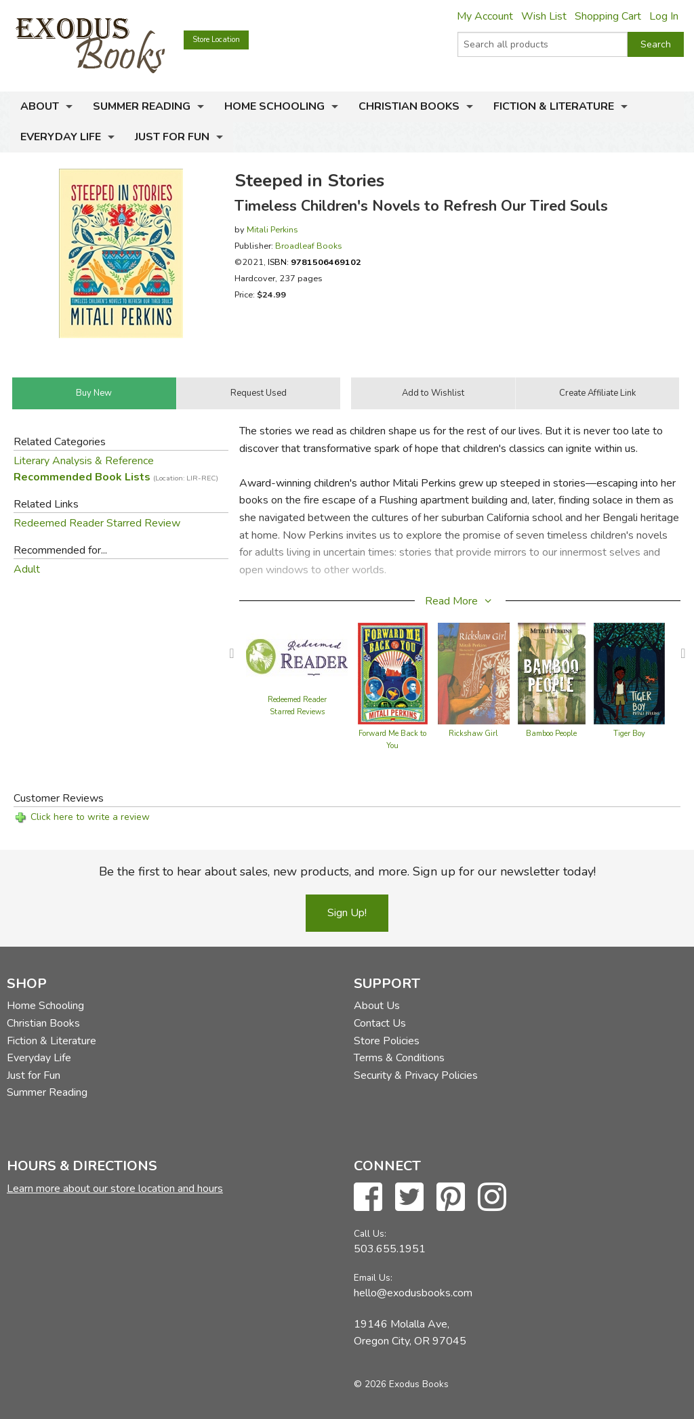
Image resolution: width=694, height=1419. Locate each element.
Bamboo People (551, 733)
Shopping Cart (608, 16)
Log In (663, 16)
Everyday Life (60, 136)
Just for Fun (172, 136)
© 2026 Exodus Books (401, 1384)
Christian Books (409, 106)
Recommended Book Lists (116, 477)
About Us (377, 1005)
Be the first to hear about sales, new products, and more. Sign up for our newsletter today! (347, 871)
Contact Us (380, 1023)
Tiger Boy (629, 733)
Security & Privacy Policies (416, 1075)
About (39, 106)
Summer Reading (141, 106)
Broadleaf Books (308, 245)
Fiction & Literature (553, 106)
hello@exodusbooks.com (413, 1293)
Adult (27, 569)
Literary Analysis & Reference (84, 460)
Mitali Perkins (272, 229)
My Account (485, 16)
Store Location (216, 40)
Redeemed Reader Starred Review (97, 523)
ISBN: (314, 262)
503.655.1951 (390, 1248)
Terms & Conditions (399, 1057)
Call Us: (370, 1233)
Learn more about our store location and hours (115, 1188)
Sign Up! (347, 912)
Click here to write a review (90, 816)
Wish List (544, 16)
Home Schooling (274, 106)
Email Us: (373, 1277)
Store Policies (387, 1040)
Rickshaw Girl (473, 733)
